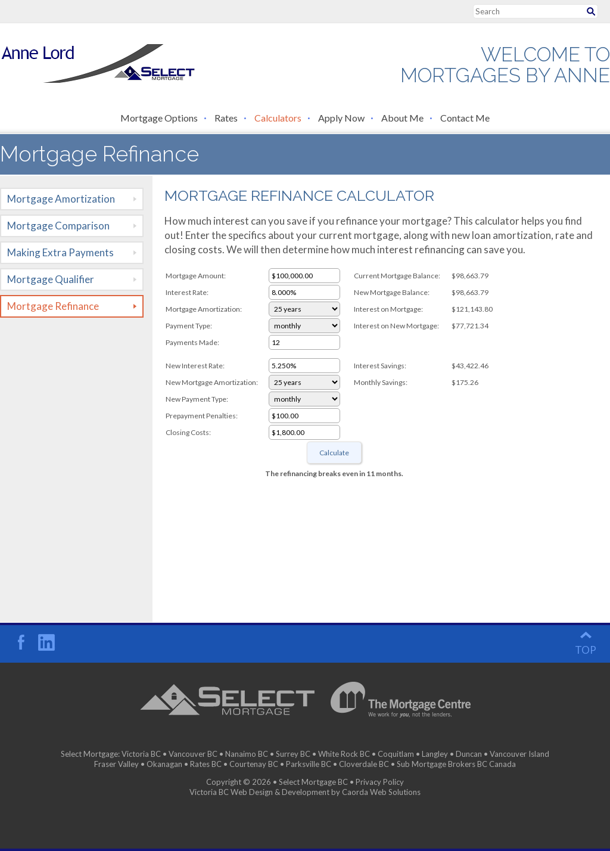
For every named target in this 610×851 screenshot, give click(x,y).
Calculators (277, 117)
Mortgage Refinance (53, 306)
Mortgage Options (159, 117)
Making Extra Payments (60, 252)
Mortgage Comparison (58, 225)
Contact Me (465, 117)
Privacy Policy (380, 782)
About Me (402, 117)
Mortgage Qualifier (50, 279)
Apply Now (341, 117)
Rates (226, 117)
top (585, 650)
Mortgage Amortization (61, 198)
